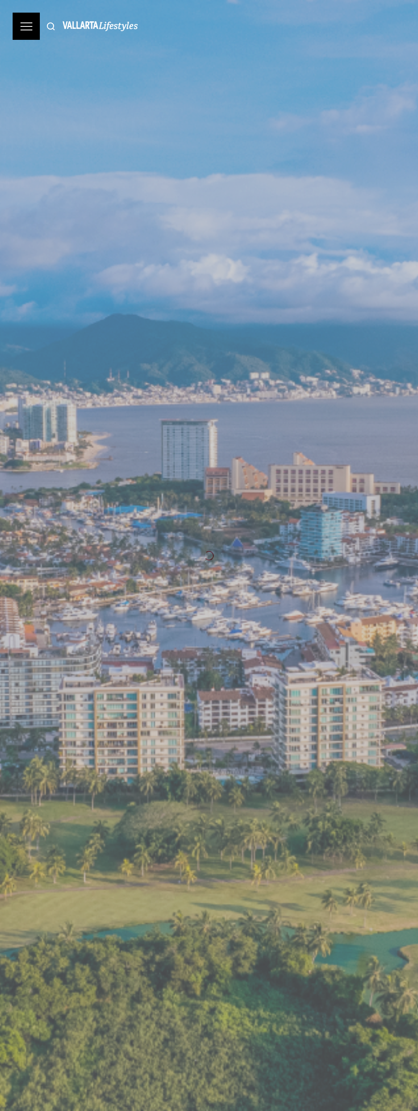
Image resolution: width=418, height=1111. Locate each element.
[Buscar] (51, 26)
